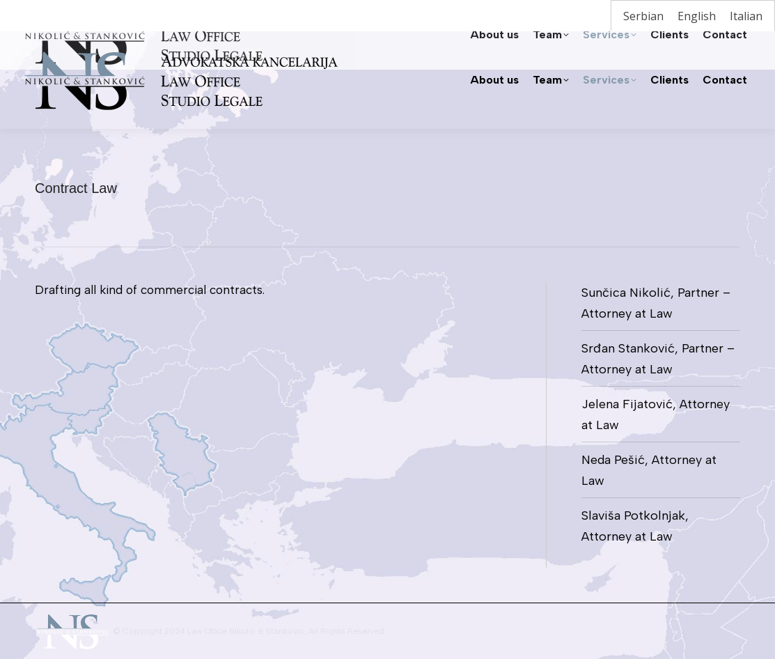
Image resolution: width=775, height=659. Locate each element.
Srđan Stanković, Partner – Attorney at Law (658, 359)
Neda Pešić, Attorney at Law (649, 470)
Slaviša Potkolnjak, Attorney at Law (635, 526)
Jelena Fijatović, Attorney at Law (655, 414)
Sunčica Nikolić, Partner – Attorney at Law (655, 303)
